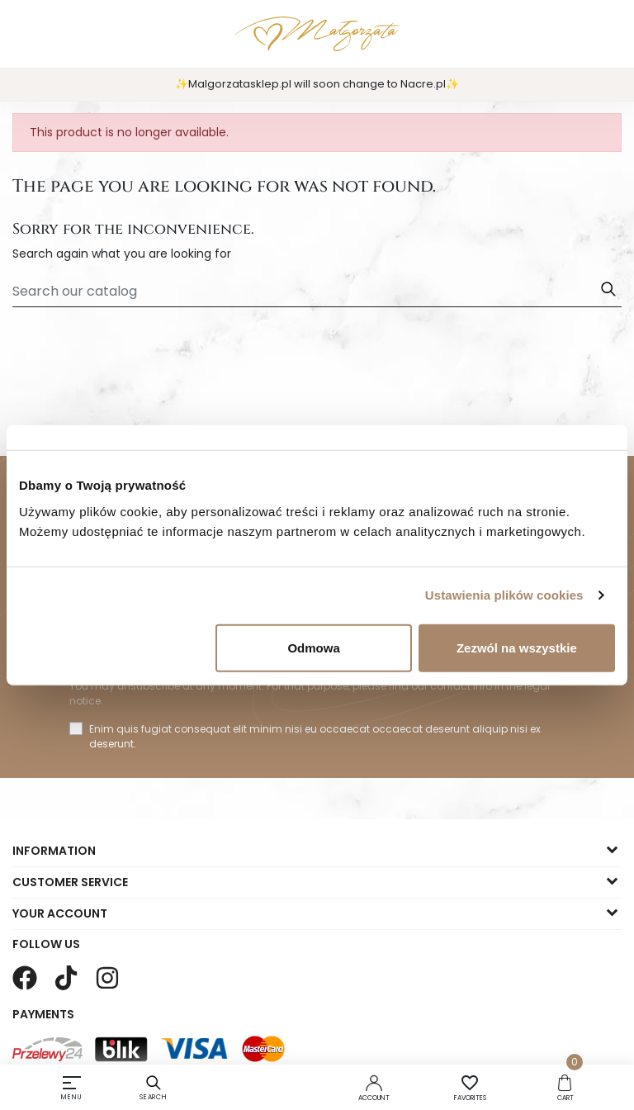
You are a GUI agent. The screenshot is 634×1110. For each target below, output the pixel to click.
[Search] (317, 291)
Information (54, 850)
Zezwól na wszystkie (517, 647)
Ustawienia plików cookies (504, 595)
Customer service (70, 882)
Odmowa (313, 647)
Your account (59, 913)
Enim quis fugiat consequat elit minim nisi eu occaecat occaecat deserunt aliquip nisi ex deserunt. (315, 736)
